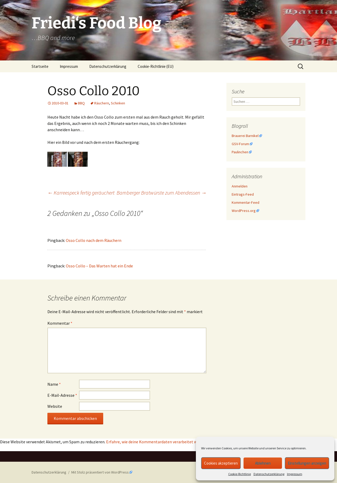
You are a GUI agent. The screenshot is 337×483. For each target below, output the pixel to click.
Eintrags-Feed (243, 194)
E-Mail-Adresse (62, 395)
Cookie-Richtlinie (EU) (156, 66)
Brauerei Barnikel (245, 135)
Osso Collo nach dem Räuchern (93, 240)
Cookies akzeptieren (221, 463)
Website (54, 406)
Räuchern (101, 103)
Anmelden (239, 186)
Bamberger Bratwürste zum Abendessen (161, 192)
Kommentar (59, 323)
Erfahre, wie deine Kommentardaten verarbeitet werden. (157, 441)
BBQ (81, 103)
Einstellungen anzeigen (307, 463)
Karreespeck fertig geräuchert (81, 192)
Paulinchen (240, 152)
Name (54, 384)
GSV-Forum (240, 143)
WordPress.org (244, 210)
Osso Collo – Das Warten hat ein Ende (99, 265)
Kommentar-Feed (245, 202)
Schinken (118, 103)
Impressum (294, 474)
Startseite (40, 66)
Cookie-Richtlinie (239, 474)
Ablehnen (263, 463)
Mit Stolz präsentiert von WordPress (100, 472)
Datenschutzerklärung (269, 474)
